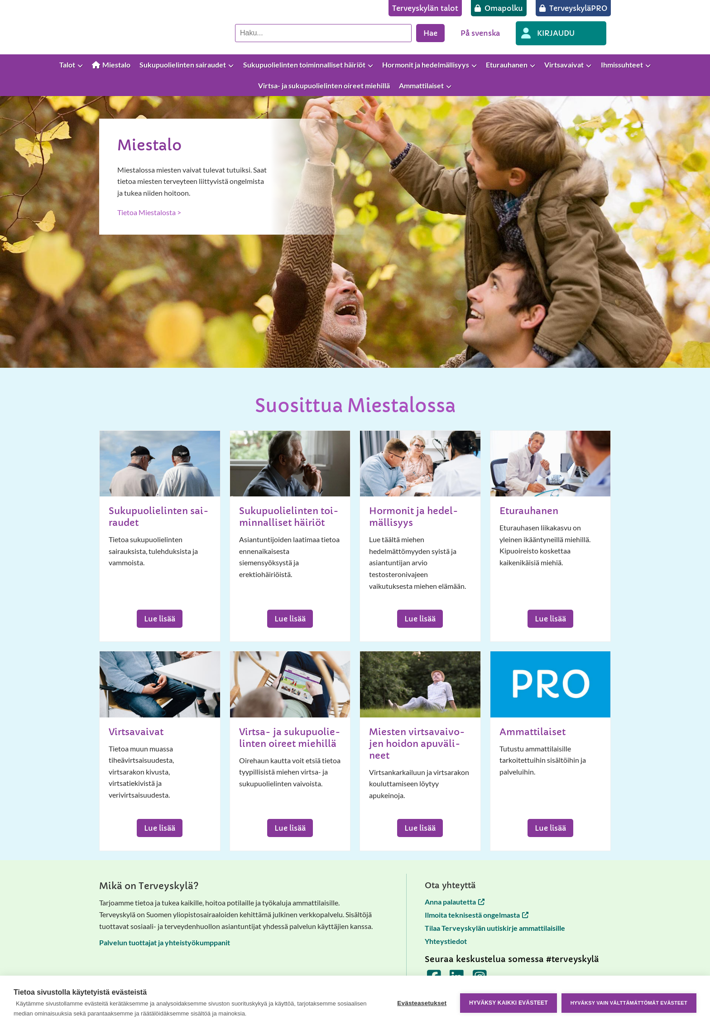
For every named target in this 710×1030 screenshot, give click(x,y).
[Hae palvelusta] (323, 33)
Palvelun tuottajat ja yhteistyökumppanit (164, 942)
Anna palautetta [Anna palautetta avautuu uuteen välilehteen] (455, 901)
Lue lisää (159, 618)
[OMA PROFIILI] (561, 33)
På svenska (480, 33)
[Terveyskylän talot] (425, 8)
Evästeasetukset (421, 1003)
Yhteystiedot (446, 941)
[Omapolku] (499, 8)
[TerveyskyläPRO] (573, 8)
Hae (430, 33)
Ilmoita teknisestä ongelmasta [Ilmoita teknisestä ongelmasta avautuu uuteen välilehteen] (476, 914)
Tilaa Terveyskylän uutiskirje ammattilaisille (495, 928)
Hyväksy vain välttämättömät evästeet (629, 1003)
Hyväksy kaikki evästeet (508, 1003)
